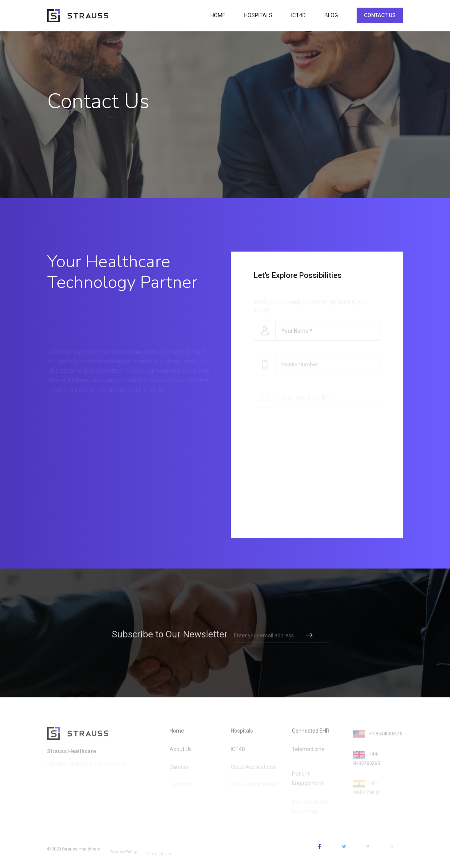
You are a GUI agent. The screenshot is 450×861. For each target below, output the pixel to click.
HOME (217, 15)
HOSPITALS (258, 15)
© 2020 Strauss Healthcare (76, 853)
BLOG (331, 15)
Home (177, 735)
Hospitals (242, 735)
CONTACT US (380, 15)
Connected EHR (310, 735)
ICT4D (298, 15)
